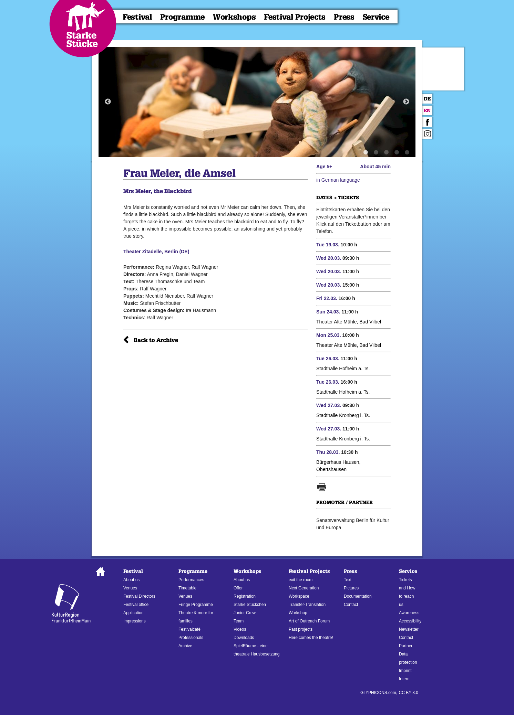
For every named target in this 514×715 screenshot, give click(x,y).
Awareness (409, 612)
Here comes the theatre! (311, 637)
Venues (130, 588)
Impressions (134, 621)
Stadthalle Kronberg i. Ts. (343, 415)
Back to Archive (156, 340)
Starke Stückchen (250, 604)
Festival (137, 17)
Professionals (190, 637)
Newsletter (409, 629)
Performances (191, 579)
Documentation (358, 596)
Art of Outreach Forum (309, 621)
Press (344, 17)
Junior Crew (245, 612)
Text (347, 579)
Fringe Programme (195, 604)
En (427, 111)
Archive (185, 645)
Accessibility (410, 621)
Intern (404, 678)
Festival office (135, 604)
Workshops (234, 17)
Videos (240, 629)
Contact (351, 604)
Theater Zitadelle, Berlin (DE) (156, 251)
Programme (182, 17)
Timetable (187, 588)
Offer (238, 588)
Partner (405, 645)
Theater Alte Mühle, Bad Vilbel (348, 321)
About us (131, 579)
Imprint (405, 670)
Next (406, 101)
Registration (245, 596)
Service (376, 17)
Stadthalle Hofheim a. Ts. (343, 368)
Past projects (300, 629)
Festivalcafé (189, 629)
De (427, 99)
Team (239, 621)
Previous (107, 101)
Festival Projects (295, 17)
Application (133, 612)
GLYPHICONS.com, (378, 692)
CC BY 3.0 (408, 692)
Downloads (244, 637)
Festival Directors (139, 596)
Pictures (351, 588)
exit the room (300, 579)
